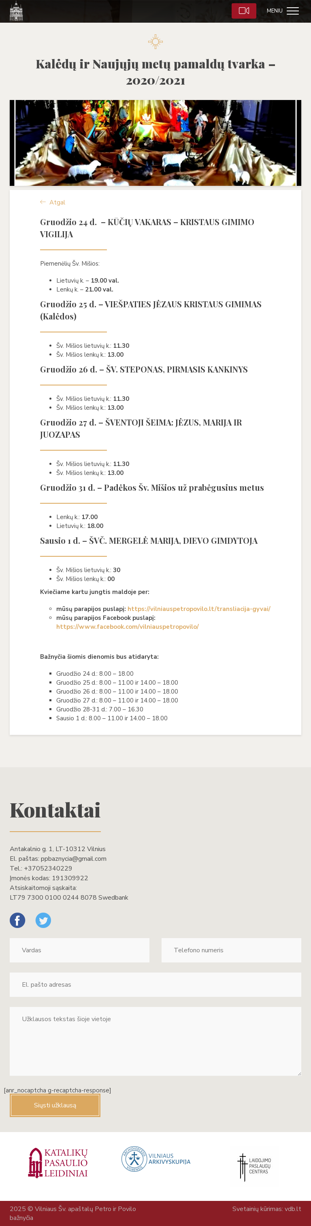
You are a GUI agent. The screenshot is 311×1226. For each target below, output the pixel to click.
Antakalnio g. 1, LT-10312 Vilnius (58, 849)
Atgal (52, 202)
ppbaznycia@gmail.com (74, 858)
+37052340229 (48, 868)
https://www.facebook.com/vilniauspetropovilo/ (127, 627)
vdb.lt (293, 1209)
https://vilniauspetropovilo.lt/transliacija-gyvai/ (199, 609)
